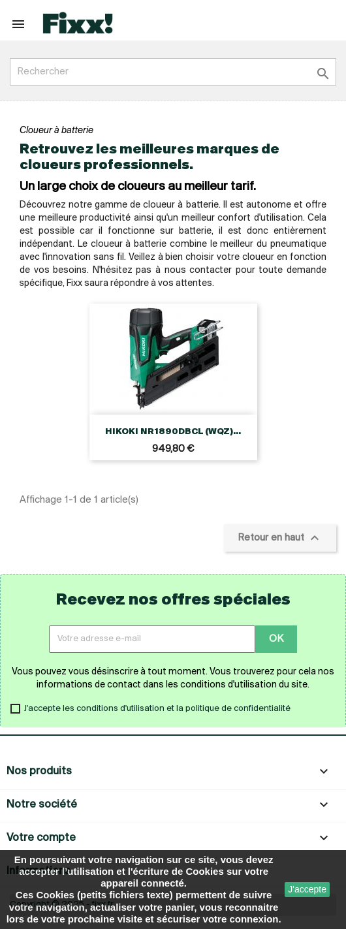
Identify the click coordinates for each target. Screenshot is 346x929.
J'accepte (307, 889)
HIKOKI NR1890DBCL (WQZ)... (173, 432)
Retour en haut (280, 538)
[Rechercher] (173, 72)
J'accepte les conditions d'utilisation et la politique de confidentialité (157, 709)
